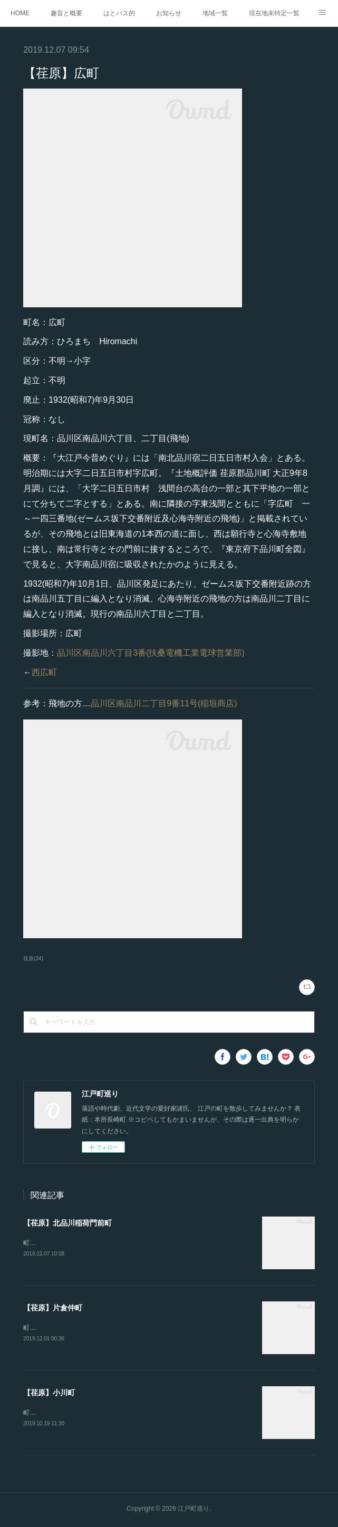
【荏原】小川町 (49, 1393)
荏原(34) (33, 958)
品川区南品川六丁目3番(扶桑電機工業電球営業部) (151, 652)
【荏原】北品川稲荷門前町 (67, 1223)
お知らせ (168, 13)
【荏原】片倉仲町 (52, 1308)
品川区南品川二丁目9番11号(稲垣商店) (164, 703)
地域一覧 (215, 13)
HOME (20, 13)
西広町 (44, 672)
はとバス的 (119, 13)
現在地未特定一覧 (274, 13)
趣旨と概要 (66, 13)
